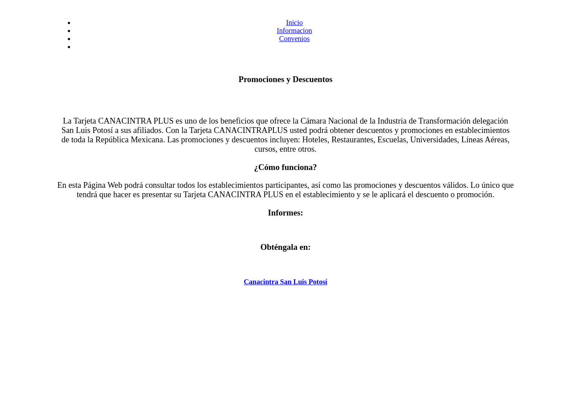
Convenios (294, 38)
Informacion (294, 30)
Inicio (294, 22)
